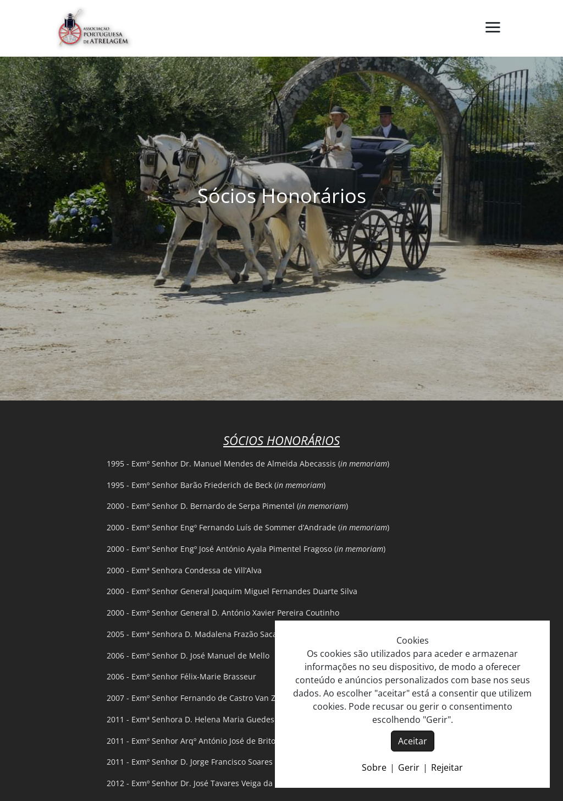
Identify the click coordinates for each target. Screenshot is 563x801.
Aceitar (412, 741)
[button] (492, 28)
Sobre (374, 767)
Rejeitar (447, 767)
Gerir (409, 767)
